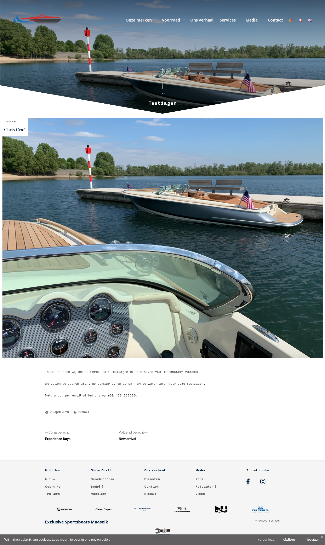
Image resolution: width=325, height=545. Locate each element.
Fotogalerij (205, 486)
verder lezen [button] (267, 539)
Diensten (152, 479)
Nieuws (83, 412)
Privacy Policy (266, 521)
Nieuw (50, 479)
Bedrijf (97, 486)
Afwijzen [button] (289, 539)
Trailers (52, 494)
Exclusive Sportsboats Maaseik (76, 522)
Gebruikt (52, 486)
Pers (199, 479)
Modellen (98, 494)
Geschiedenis (102, 479)
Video (200, 494)
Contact (151, 486)
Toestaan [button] (312, 539)
